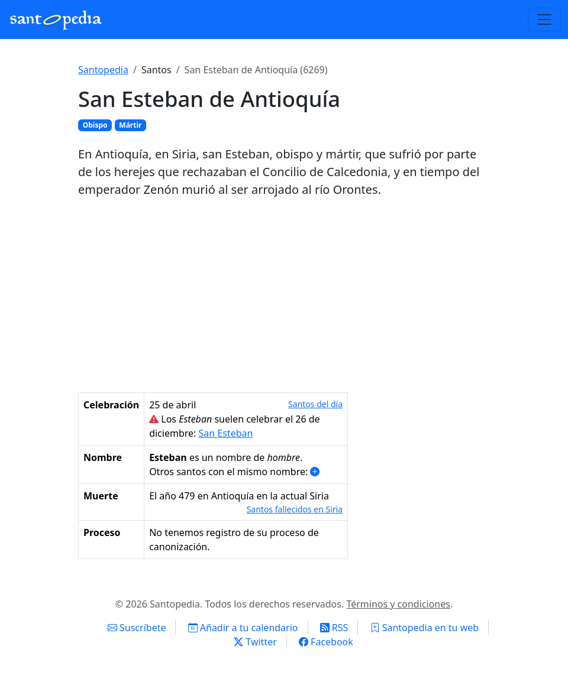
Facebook (326, 641)
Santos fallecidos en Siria (295, 509)
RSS (334, 627)
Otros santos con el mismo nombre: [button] (234, 471)
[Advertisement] (284, 295)
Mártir (130, 125)
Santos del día (315, 404)
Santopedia (103, 69)
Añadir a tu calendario (243, 627)
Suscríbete (137, 627)
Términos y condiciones (398, 603)
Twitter (255, 641)
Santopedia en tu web (424, 627)
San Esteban (226, 433)
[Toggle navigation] (544, 19)
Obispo (95, 125)
